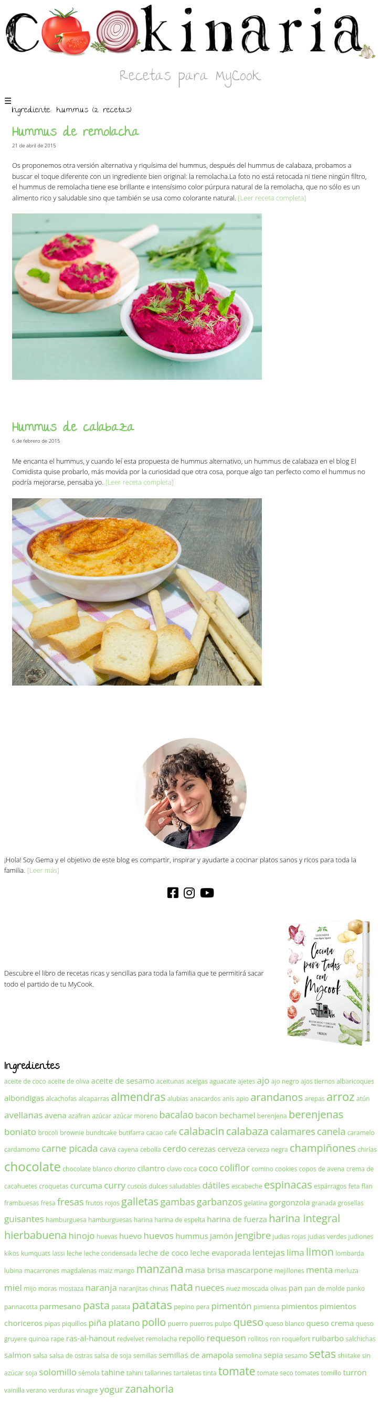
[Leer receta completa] (272, 197)
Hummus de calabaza (73, 429)
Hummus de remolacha (75, 133)
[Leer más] (43, 870)
